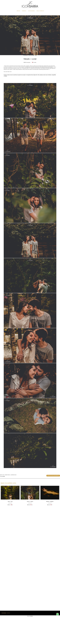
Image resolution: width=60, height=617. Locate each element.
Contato (8, 614)
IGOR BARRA (31, 10)
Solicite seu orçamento (53, 578)
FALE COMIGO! (40, 10)
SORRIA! (24, 10)
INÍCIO (18, 10)
